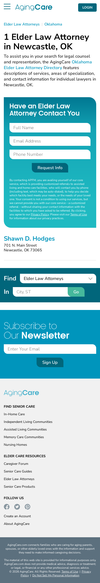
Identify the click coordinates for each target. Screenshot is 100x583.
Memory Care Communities (24, 437)
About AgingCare (16, 524)
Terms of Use (78, 214)
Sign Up (50, 362)
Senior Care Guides (18, 471)
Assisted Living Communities (25, 429)
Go (76, 292)
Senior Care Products (19, 486)
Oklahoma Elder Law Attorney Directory (48, 65)
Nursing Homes (15, 444)
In (6, 292)
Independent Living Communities (28, 422)
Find (10, 278)
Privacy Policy (40, 214)
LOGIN (87, 7)
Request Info (50, 168)
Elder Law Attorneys (19, 479)
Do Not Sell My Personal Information (55, 575)
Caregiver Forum (16, 463)
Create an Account (17, 516)
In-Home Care (14, 414)
